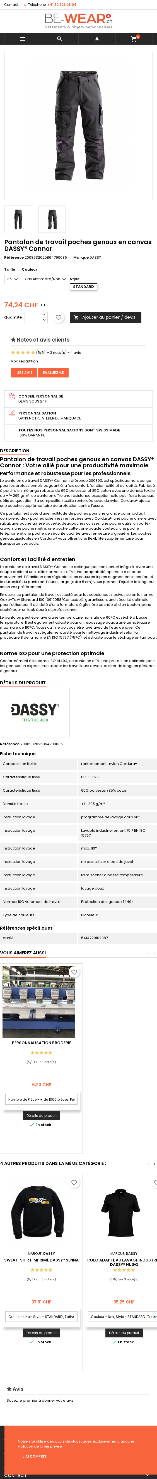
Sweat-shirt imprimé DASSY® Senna (41, 1260)
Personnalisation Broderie (124, 1043)
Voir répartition (24, 361)
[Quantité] (33, 317)
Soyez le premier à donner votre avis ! (41, 1400)
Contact (11, 4)
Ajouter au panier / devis (105, 317)
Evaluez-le (53, 372)
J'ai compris (34, 1456)
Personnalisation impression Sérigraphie (41, 1045)
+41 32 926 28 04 (61, 4)
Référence (14, 257)
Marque (81, 257)
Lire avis (24, 372)
